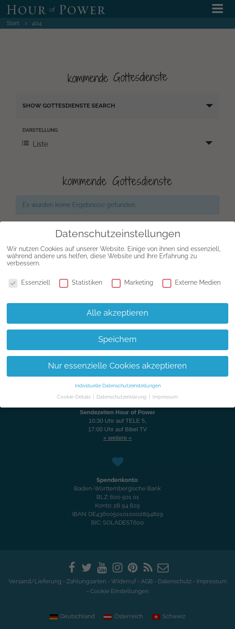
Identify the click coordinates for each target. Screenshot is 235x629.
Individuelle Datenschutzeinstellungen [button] (118, 385)
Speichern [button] (117, 339)
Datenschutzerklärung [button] (122, 396)
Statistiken (80, 282)
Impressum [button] (165, 396)
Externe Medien (191, 282)
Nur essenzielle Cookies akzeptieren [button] (117, 365)
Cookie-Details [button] (74, 396)
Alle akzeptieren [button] (117, 312)
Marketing (132, 282)
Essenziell (29, 282)
